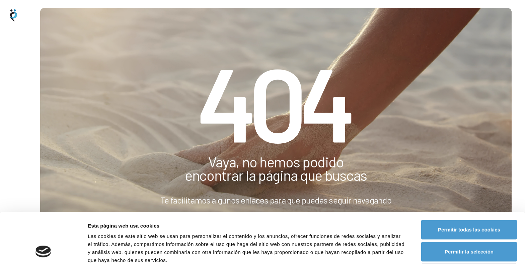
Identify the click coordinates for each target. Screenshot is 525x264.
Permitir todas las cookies (469, 182)
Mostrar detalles (359, 251)
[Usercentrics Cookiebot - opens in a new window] (43, 251)
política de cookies (227, 229)
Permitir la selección (469, 204)
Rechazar (469, 226)
